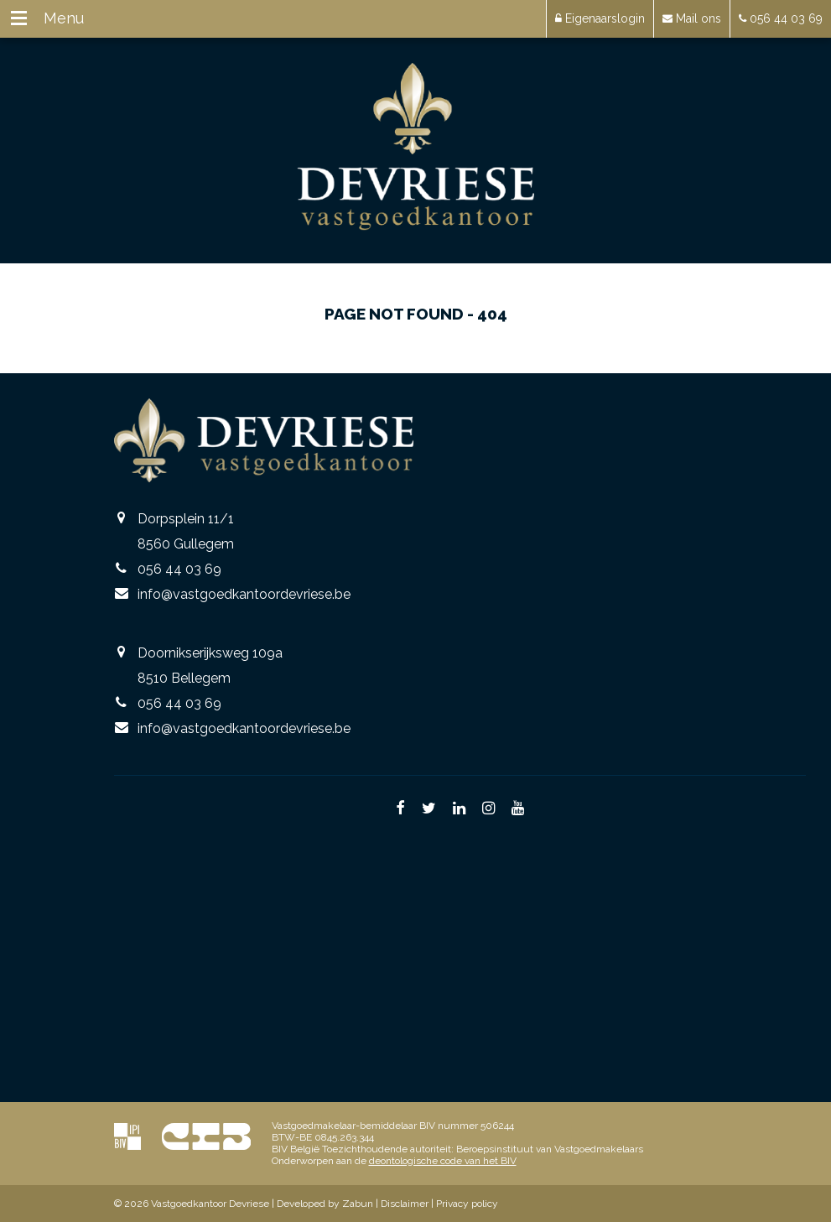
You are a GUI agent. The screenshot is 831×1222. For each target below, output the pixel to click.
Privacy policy (467, 1203)
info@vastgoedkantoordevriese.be (244, 594)
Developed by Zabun (325, 1203)
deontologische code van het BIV (443, 1161)
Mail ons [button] (691, 18)
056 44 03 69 (179, 569)
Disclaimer (404, 1203)
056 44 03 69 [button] (781, 18)
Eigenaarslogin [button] (600, 18)
